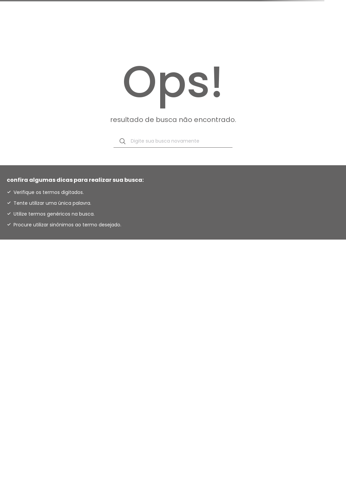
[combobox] (173, 141)
